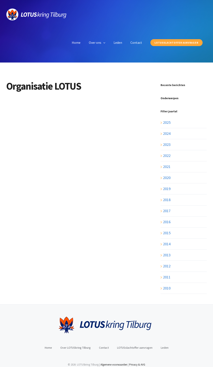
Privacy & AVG (137, 364)
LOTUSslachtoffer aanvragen (134, 347)
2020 (167, 177)
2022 (167, 155)
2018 (167, 199)
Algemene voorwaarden (113, 364)
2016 (167, 221)
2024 (167, 133)
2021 (167, 166)
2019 (167, 188)
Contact (104, 347)
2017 (167, 210)
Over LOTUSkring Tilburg (75, 347)
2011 (167, 277)
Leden (164, 347)
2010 (167, 288)
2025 (167, 122)
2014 (167, 244)
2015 (167, 232)
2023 (167, 144)
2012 (167, 266)
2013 (167, 255)
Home (48, 347)
